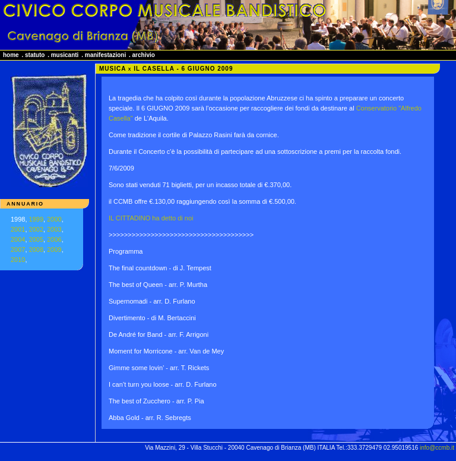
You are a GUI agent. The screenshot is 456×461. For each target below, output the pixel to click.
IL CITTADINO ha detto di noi (151, 218)
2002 (36, 229)
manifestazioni (105, 55)
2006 (54, 239)
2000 (54, 219)
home (11, 55)
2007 (18, 249)
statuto (35, 55)
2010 (18, 259)
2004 (18, 239)
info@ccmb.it (437, 447)
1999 (36, 219)
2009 (54, 249)
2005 (36, 239)
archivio (143, 55)
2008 (36, 249)
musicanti (65, 55)
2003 (54, 229)
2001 (18, 229)
